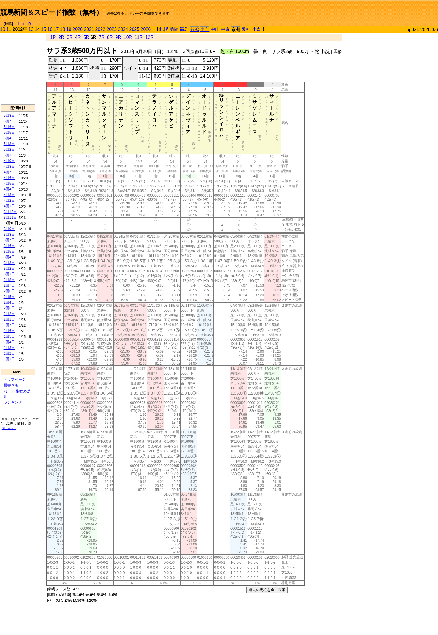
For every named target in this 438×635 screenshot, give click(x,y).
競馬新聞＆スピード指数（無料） (51, 12)
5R (86, 37)
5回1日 (9, 155)
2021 (89, 29)
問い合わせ (9, 428)
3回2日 (9, 268)
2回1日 (9, 319)
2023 (111, 29)
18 (62, 29)
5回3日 (9, 144)
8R (110, 37)
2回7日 (9, 285)
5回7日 (9, 121)
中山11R (24, 24)
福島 (184, 29)
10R (128, 37)
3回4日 (9, 257)
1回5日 (9, 336)
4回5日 (9, 183)
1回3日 (9, 348)
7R (101, 37)
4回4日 (9, 189)
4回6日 (9, 178)
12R (149, 37)
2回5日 (9, 297)
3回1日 (9, 274)
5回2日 (9, 149)
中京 (225, 29)
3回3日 (9, 263)
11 (8, 29)
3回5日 (9, 251)
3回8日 (9, 234)
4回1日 (9, 206)
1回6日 (9, 331)
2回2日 (9, 314)
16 (49, 29)
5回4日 (9, 138)
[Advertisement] (371, 10)
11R (138, 37)
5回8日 (9, 115)
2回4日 (9, 302)
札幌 (163, 29)
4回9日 (9, 161)
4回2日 (9, 200)
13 (31, 29)
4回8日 (9, 166)
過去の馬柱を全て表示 (267, 590)
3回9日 (9, 229)
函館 (173, 29)
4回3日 (9, 195)
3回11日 (10, 217)
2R (61, 37)
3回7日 (9, 240)
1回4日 (9, 342)
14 (37, 29)
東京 (204, 29)
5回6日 (9, 127)
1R (53, 37)
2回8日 (9, 280)
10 (2, 29)
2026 (146, 29)
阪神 (246, 29)
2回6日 (9, 291)
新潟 (194, 29)
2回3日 (9, 308)
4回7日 (9, 172)
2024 (123, 29)
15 (43, 29)
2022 (100, 29)
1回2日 (9, 353)
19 (68, 29)
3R (69, 37)
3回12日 (10, 212)
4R (78, 37)
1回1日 (9, 359)
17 (56, 29)
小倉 (256, 29)
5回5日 (9, 132)
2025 (134, 29)
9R (118, 37)
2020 (77, 29)
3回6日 (9, 246)
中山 (215, 29)
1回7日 (9, 325)
